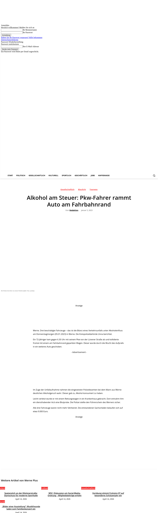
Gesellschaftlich (67, 190)
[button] (154, 175)
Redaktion (73, 210)
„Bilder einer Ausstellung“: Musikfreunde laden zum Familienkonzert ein (21, 507)
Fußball (44, 488)
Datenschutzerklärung (9, 40)
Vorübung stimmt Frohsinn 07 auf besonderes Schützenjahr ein (108, 494)
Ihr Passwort (28, 32)
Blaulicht (82, 190)
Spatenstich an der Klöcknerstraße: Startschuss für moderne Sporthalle (21, 494)
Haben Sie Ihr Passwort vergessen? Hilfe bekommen (21, 37)
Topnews (93, 190)
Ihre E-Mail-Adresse (31, 46)
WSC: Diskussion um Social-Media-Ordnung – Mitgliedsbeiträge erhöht (64, 494)
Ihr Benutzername (30, 30)
